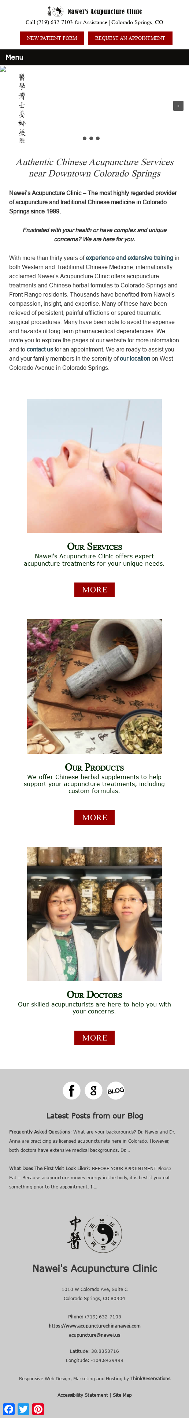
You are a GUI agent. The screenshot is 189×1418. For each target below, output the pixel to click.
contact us (40, 349)
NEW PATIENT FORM (52, 38)
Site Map (122, 1394)
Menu (14, 57)
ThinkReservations (150, 1378)
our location (135, 358)
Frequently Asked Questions (39, 1131)
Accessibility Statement (83, 1394)
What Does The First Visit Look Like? (49, 1168)
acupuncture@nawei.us (94, 1334)
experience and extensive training (129, 257)
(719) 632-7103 (55, 22)
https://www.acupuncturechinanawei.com (95, 1325)
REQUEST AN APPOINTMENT (130, 38)
